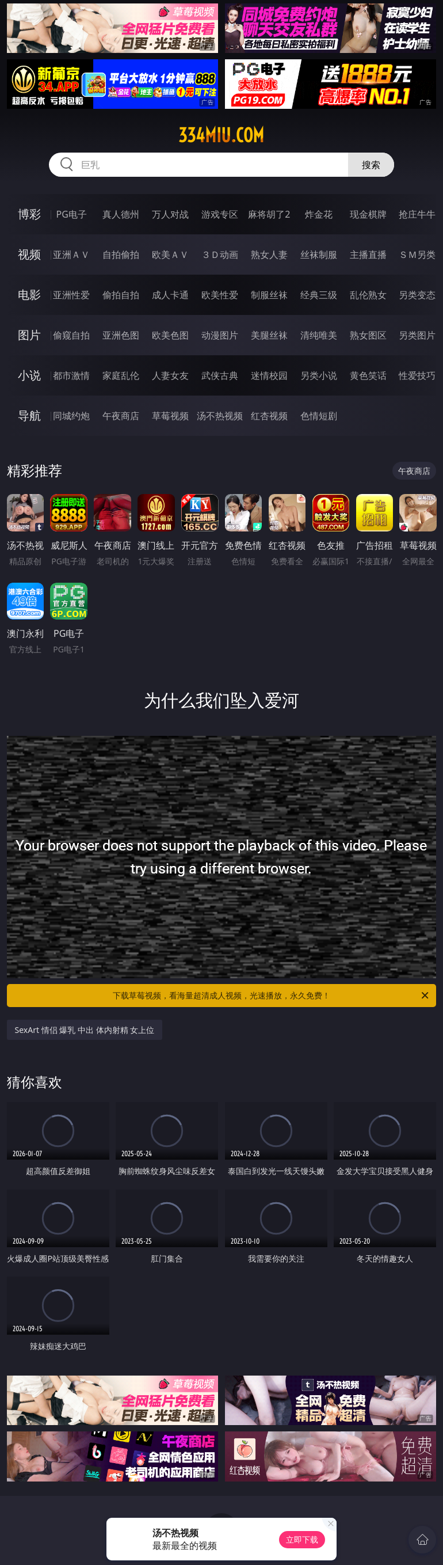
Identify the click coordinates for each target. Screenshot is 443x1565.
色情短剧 (318, 415)
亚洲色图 (120, 335)
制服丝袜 (269, 294)
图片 (29, 335)
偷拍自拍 (120, 294)
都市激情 (71, 375)
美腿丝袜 (269, 335)
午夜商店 (120, 415)
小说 (29, 375)
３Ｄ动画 (219, 254)
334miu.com (221, 135)
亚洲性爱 (71, 294)
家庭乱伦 (120, 375)
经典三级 (318, 294)
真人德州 (120, 214)
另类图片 (417, 335)
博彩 (29, 214)
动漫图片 (219, 335)
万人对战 (170, 214)
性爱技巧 (417, 375)
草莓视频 (170, 415)
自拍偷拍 (120, 254)
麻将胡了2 (269, 214)
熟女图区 (368, 335)
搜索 (371, 164)
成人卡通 (170, 294)
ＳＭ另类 (417, 254)
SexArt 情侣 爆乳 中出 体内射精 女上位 (85, 1029)
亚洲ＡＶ (71, 254)
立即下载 (302, 1539)
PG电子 (71, 214)
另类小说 (318, 375)
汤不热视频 (220, 415)
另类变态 (417, 294)
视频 (29, 254)
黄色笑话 (368, 375)
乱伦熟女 (368, 294)
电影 (29, 294)
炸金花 (319, 214)
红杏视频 (269, 415)
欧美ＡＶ (170, 254)
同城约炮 (71, 415)
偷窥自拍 (71, 335)
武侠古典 (219, 375)
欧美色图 (170, 335)
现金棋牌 (368, 214)
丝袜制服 (318, 254)
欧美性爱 (219, 294)
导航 (29, 415)
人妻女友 (170, 375)
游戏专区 (219, 214)
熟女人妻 (269, 254)
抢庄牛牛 (417, 214)
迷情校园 (269, 375)
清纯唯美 (318, 335)
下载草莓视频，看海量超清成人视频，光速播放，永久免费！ (271, 995)
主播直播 (368, 254)
